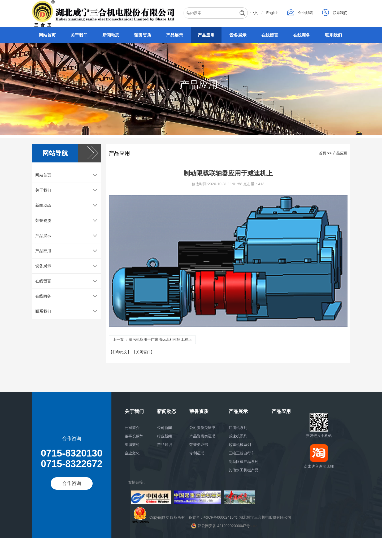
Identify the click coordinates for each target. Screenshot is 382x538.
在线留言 (269, 35)
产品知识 (164, 444)
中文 (254, 13)
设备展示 (237, 35)
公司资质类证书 (202, 427)
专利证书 (196, 453)
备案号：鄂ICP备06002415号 (213, 517)
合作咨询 (71, 483)
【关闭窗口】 (143, 354)
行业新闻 (164, 436)
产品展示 (174, 35)
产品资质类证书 (202, 436)
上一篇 (152, 342)
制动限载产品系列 (243, 461)
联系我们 (340, 13)
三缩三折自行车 (242, 453)
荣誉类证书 (198, 444)
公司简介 (132, 427)
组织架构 (132, 444)
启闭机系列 (238, 427)
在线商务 (301, 35)
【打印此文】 (120, 354)
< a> (224, 525)
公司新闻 (164, 427)
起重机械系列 (240, 444)
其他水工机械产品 (243, 470)
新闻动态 (110, 35)
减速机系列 (238, 436)
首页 (322, 155)
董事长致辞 (134, 436)
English (273, 13)
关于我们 (79, 35)
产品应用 (206, 35)
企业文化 (132, 453)
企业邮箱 (306, 13)
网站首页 (47, 35)
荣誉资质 (142, 35)
